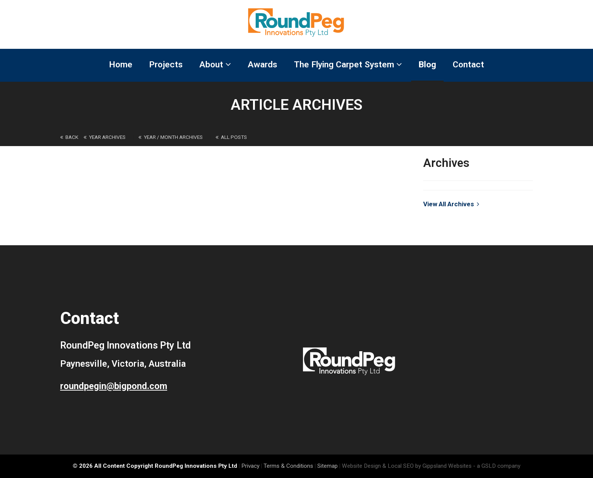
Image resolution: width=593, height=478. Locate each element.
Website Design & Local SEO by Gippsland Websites (407, 465)
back (69, 137)
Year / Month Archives (170, 137)
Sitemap (327, 465)
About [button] (215, 64)
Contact (468, 64)
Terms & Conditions (288, 465)
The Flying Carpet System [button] (348, 64)
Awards (262, 64)
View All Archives (451, 204)
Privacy (250, 465)
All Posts (231, 137)
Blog (427, 64)
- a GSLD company (496, 465)
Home (120, 64)
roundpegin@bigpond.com (113, 386)
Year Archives (105, 137)
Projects (166, 64)
